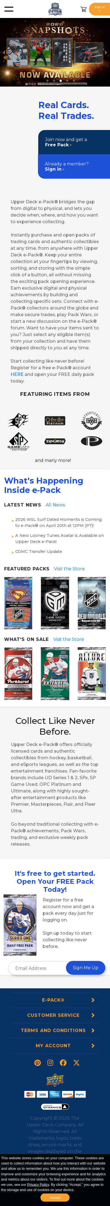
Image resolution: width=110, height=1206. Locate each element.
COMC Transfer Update (38, 551)
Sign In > (99, 9)
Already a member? (67, 166)
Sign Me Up (85, 967)
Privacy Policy (38, 1184)
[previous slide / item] (4, 52)
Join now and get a (66, 142)
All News (55, 505)
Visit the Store (69, 568)
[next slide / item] (106, 52)
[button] (47, 81)
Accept (55, 1197)
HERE (17, 374)
